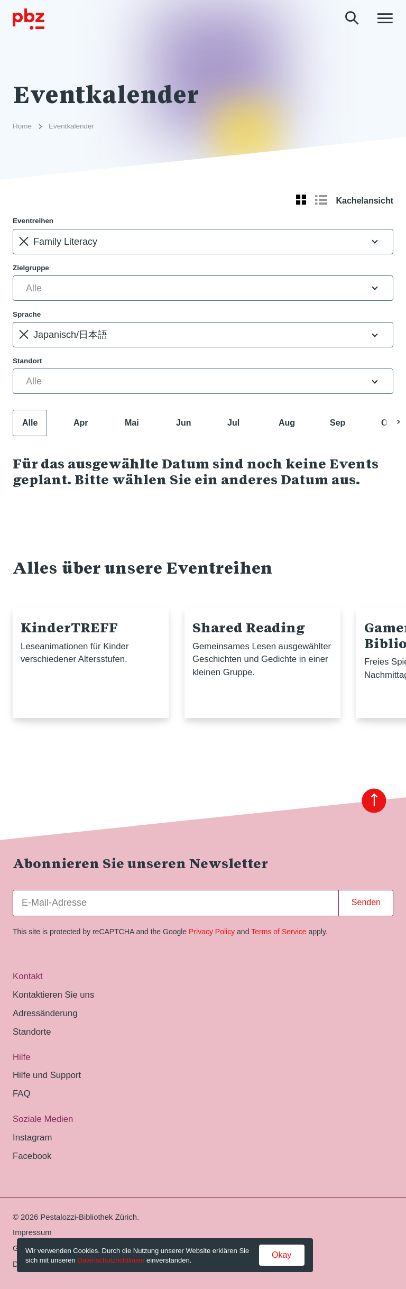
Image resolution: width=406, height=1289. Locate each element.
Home (22, 126)
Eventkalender (71, 126)
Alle (30, 422)
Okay (281, 1254)
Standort (27, 361)
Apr (80, 422)
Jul (233, 422)
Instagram (32, 1138)
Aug (287, 422)
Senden (366, 902)
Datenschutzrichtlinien (110, 1260)
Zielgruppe (31, 268)
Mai (132, 422)
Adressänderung (45, 1013)
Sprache (27, 314)
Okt (388, 422)
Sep (337, 422)
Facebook (32, 1156)
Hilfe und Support (47, 1075)
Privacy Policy (212, 931)
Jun (183, 422)
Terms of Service (278, 931)
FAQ (21, 1094)
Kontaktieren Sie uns (53, 995)
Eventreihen (33, 221)
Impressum (32, 1232)
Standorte (32, 1032)
